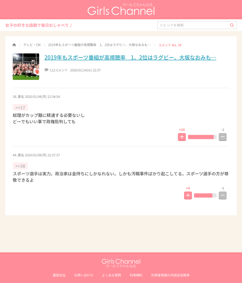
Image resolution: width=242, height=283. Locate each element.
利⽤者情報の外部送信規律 (170, 275)
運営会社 (59, 275)
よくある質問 (111, 275)
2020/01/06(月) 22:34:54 (42, 96)
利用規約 (136, 275)
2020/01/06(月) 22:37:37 (42, 155)
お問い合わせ (83, 275)
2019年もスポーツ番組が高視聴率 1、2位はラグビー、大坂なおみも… (130, 57)
